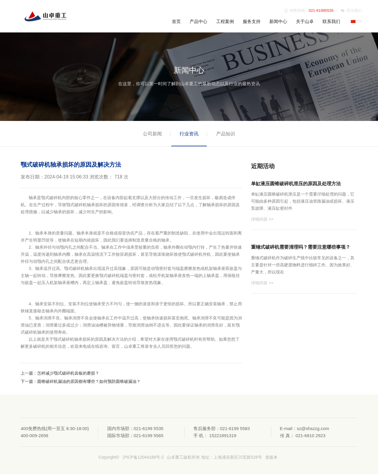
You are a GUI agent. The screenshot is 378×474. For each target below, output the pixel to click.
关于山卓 (305, 21)
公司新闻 (152, 133)
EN (356, 21)
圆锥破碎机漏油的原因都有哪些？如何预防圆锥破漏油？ (89, 381)
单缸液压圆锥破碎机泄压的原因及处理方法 (296, 183)
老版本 (271, 457)
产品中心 (198, 21)
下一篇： (29, 381)
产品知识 (225, 133)
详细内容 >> (262, 219)
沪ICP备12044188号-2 (143, 457)
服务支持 (251, 21)
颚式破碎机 (76, 204)
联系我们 (331, 21)
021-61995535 (321, 10)
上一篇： (29, 373)
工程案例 (225, 21)
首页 (176, 21)
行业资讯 (189, 133)
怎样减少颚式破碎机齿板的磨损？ (68, 373)
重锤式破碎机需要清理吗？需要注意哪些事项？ (300, 247)
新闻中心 (278, 21)
